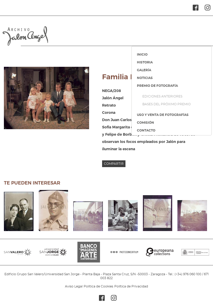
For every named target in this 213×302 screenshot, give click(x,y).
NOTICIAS (145, 78)
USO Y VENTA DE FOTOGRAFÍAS (163, 114)
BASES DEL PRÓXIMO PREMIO (166, 104)
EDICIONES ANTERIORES (162, 96)
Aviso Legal (74, 286)
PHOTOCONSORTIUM (124, 255)
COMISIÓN (145, 122)
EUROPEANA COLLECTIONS (160, 255)
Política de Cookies (98, 286)
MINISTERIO (195, 255)
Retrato (109, 105)
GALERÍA (144, 70)
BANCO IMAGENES (89, 255)
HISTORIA (145, 62)
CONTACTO (146, 130)
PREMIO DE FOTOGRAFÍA (157, 85)
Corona (108, 112)
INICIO (142, 54)
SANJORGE (53, 255)
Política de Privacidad (131, 286)
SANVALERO (18, 255)
